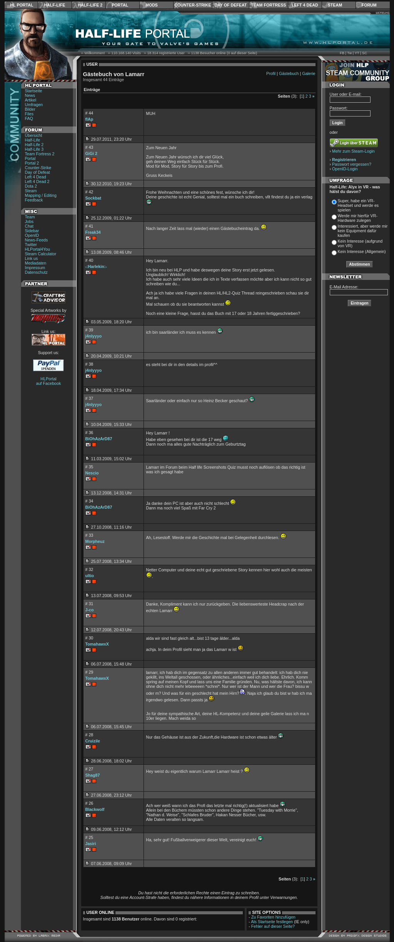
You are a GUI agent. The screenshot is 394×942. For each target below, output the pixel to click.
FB (342, 53)
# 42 (89, 192)
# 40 (89, 260)
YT (357, 53)
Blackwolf (95, 809)
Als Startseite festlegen (272, 921)
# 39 (89, 330)
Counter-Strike (192, 5)
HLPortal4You (37, 249)
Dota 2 (31, 186)
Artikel (31, 100)
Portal (120, 5)
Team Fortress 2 (40, 153)
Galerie (308, 73)
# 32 (89, 569)
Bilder (30, 109)
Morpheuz (95, 541)
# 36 (89, 432)
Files (29, 114)
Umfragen (34, 104)
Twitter (31, 244)
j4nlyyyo (93, 336)
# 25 (89, 837)
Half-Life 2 (90, 5)
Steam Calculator (41, 253)
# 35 (89, 466)
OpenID (32, 235)
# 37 (89, 398)
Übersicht (33, 135)
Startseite (33, 90)
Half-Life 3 (34, 149)
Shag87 (92, 775)
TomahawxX (97, 644)
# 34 (89, 501)
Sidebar (32, 230)
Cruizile (92, 741)
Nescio (92, 473)
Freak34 (93, 232)
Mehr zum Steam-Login (353, 151)
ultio (89, 575)
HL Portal (21, 5)
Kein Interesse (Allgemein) (362, 251)
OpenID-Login (344, 168)
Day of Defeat (230, 5)
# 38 (89, 364)
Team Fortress (268, 5)
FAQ (29, 118)
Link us (31, 258)
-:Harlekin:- (96, 266)
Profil (270, 73)
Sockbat (93, 198)
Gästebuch (289, 73)
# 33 (89, 535)
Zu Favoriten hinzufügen (273, 917)
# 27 (89, 769)
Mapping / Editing (41, 195)
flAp (89, 119)
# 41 (89, 226)
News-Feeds (36, 240)
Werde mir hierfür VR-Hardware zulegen (357, 218)
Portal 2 (32, 163)
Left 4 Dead (305, 5)
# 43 (89, 147)
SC (364, 53)
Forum (369, 5)
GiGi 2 (91, 153)
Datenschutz (36, 272)
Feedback (34, 200)
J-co (89, 609)
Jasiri (90, 843)
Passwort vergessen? (351, 164)
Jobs (29, 221)
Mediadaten (36, 263)
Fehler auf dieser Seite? (273, 926)
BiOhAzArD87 (98, 438)
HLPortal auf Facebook (48, 381)
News (30, 95)
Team (30, 217)
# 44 (89, 113)
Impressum (35, 267)
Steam (335, 5)
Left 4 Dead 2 (37, 181)
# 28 (89, 734)
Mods (151, 5)
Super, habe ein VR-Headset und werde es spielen (358, 205)
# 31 (89, 603)
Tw (349, 53)
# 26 (89, 803)
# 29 (89, 672)
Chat (29, 226)
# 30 (89, 638)
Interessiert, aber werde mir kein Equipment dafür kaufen (363, 231)
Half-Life (54, 5)
